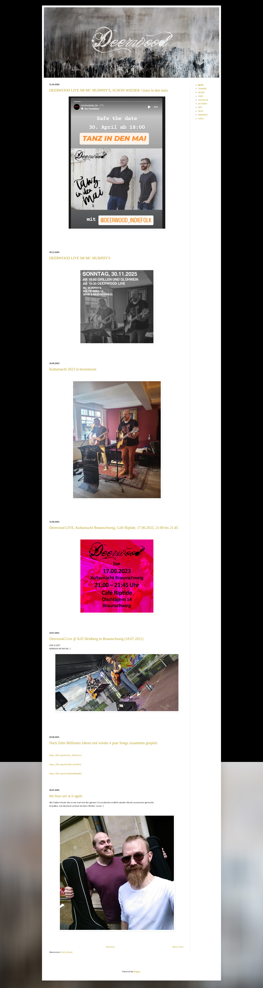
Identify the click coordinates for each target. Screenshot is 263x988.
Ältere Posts (178, 947)
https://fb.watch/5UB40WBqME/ (65, 774)
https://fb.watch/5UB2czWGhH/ (65, 764)
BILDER (201, 93)
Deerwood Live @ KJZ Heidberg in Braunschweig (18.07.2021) (96, 639)
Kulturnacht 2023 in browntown (72, 369)
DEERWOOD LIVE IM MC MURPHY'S (79, 258)
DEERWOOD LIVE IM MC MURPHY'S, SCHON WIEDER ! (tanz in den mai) (108, 90)
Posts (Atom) (67, 952)
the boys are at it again (65, 796)
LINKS (200, 96)
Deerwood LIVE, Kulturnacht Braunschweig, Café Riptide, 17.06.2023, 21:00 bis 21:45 (113, 528)
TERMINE (202, 89)
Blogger (137, 972)
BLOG (200, 85)
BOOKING (202, 104)
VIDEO (201, 119)
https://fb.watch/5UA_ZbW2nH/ (65, 755)
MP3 (200, 107)
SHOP (200, 111)
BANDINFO (203, 115)
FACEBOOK (203, 100)
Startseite (110, 947)
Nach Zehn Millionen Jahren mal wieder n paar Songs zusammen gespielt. (103, 743)
